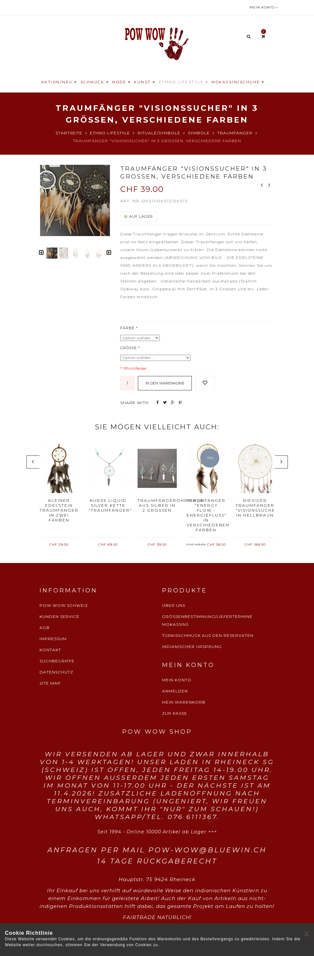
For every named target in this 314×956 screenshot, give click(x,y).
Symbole (199, 132)
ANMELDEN (175, 691)
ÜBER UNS (173, 605)
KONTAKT (50, 649)
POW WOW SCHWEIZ (64, 605)
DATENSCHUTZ (56, 672)
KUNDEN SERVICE (59, 616)
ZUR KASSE (174, 713)
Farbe (127, 328)
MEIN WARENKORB (184, 702)
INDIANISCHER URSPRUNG (192, 646)
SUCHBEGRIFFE (57, 660)
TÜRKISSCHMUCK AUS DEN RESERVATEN (208, 635)
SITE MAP (50, 683)
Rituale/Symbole (159, 132)
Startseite (69, 132)
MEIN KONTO (176, 679)
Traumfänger (235, 132)
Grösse (128, 348)
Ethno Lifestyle (110, 132)
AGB (45, 627)
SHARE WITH (134, 402)
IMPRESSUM (53, 638)
